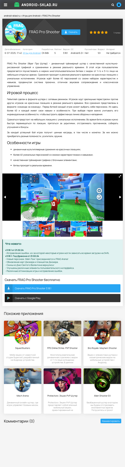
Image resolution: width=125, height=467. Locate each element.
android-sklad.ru (12, 15)
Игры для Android (31, 15)
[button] (119, 176)
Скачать (70, 32)
